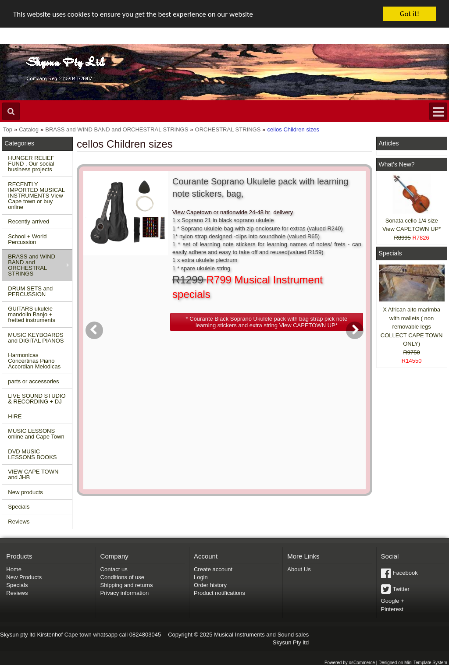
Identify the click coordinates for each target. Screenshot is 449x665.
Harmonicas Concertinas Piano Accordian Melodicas (34, 361)
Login (201, 577)
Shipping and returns (126, 585)
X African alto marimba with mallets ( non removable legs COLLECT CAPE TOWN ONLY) (412, 326)
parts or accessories (33, 381)
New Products (24, 577)
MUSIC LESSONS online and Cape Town (36, 434)
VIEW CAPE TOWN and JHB (33, 474)
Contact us (114, 569)
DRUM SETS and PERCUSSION (30, 291)
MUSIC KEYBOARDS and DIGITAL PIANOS (36, 338)
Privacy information (124, 593)
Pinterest (392, 609)
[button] (266, 322)
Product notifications (219, 593)
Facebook (405, 572)
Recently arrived (28, 221)
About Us (298, 569)
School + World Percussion (27, 239)
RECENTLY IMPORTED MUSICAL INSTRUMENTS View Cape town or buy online (36, 195)
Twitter (401, 589)
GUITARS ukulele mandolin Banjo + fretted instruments (31, 314)
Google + (392, 601)
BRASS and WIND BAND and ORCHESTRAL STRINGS (31, 265)
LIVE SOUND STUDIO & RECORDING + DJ (36, 399)
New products (25, 492)
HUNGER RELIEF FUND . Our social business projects (31, 164)
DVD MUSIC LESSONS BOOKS (32, 454)
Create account (213, 569)
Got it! (409, 13)
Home (13, 569)
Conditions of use (122, 577)
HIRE (14, 416)
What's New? (397, 164)
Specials (18, 506)
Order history (210, 585)
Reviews (18, 521)
